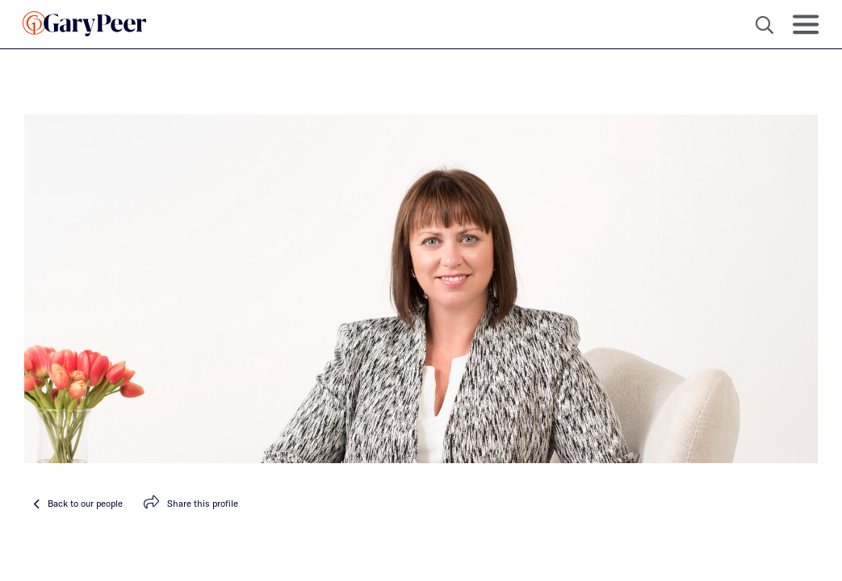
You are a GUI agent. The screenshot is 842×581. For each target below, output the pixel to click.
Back (78, 503)
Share (191, 503)
